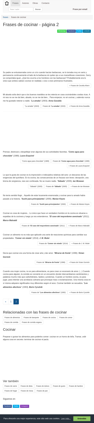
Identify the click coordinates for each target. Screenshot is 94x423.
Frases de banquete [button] (31, 317)
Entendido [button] (82, 419)
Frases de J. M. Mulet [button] (81, 243)
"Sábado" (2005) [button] (36, 186)
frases (5, 17)
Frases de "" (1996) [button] (51, 262)
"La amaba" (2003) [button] (32, 106)
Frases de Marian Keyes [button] (80, 204)
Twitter (79, 31)
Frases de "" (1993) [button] (48, 292)
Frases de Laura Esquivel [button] (79, 166)
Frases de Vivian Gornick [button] (79, 262)
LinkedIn (87, 31)
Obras (35, 3)
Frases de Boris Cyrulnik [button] (80, 292)
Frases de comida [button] (11, 322)
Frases (15, 3)
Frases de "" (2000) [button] (48, 204)
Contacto (45, 3)
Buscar (38, 9)
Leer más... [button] (66, 418)
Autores (25, 3)
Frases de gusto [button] (59, 386)
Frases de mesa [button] (27, 391)
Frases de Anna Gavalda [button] (80, 106)
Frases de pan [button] (42, 391)
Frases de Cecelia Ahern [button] (80, 86)
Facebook (71, 31)
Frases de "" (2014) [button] (53, 243)
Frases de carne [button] (11, 386)
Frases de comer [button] (65, 317)
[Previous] (5, 301)
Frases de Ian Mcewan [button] (80, 186)
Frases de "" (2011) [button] (43, 226)
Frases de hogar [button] (11, 391)
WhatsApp (61, 31)
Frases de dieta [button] (27, 386)
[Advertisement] (31, 52)
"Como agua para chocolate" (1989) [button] (35, 161)
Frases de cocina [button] (49, 317)
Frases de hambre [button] (76, 386)
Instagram (24, 406)
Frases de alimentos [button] (12, 317)
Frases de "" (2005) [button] (56, 186)
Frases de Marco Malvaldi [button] (79, 226)
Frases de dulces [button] (42, 386)
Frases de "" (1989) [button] (71, 161)
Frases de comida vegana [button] (32, 322)
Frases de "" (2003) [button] (54, 106)
